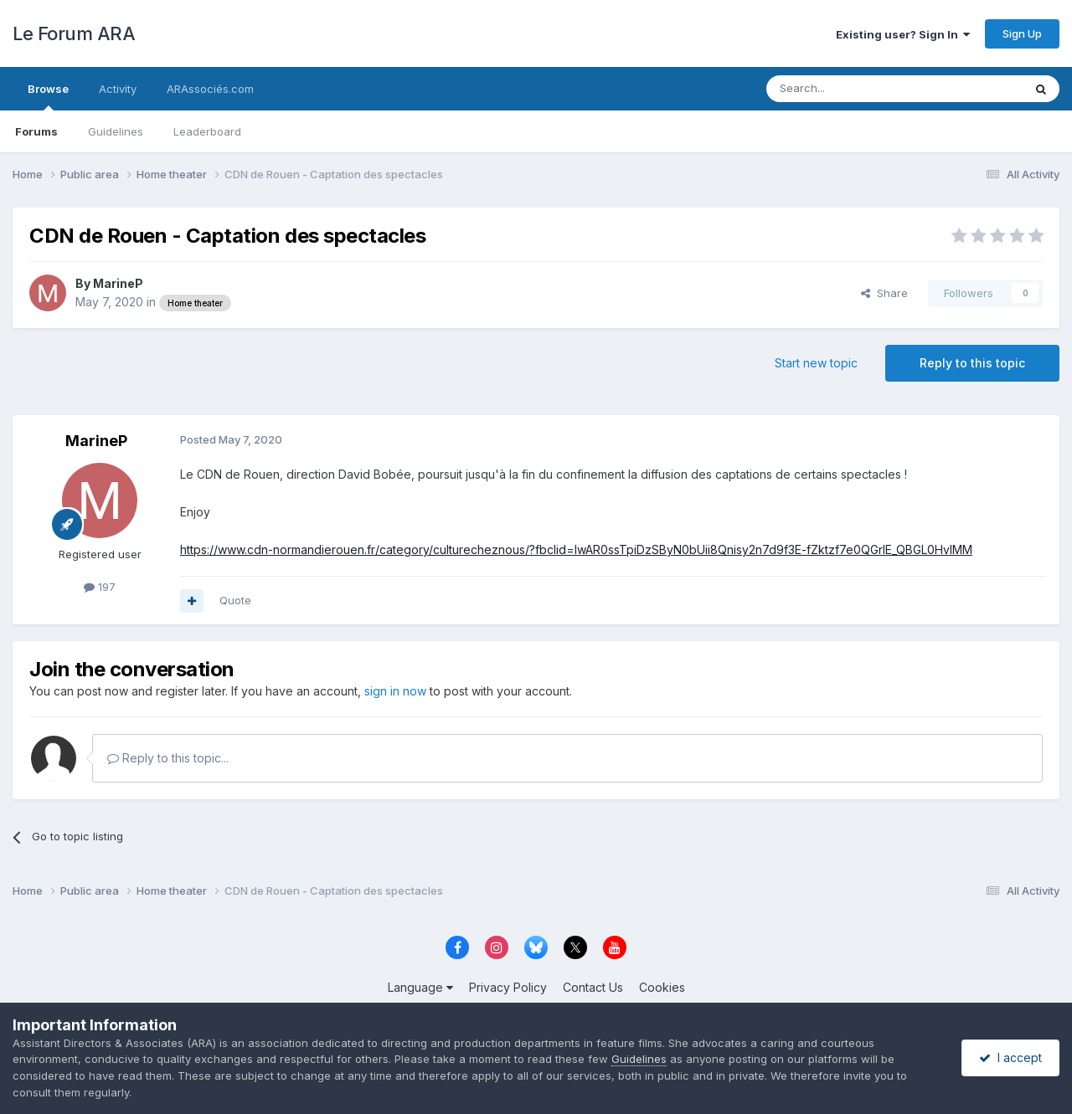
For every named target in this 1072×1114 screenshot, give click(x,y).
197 (100, 586)
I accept (1010, 1057)
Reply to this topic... (168, 758)
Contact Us (593, 987)
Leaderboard (207, 131)
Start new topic (816, 363)
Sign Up (1022, 33)
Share (884, 293)
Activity (118, 88)
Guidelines (115, 131)
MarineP (118, 283)
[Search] (851, 88)
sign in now (395, 691)
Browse (48, 96)
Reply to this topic (972, 363)
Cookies (662, 987)
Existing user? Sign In (903, 34)
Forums (36, 131)
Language (420, 987)
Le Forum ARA (74, 33)
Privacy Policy (508, 987)
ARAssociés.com (210, 88)
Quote (235, 600)
